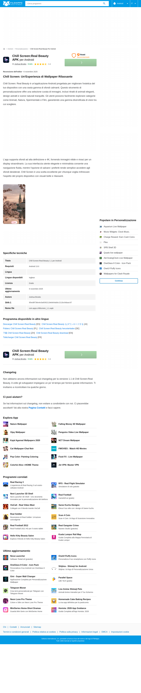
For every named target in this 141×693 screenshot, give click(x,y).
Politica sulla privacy (68, 632)
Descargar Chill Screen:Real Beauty (19, 324)
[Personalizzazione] (21, 49)
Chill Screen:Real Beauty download (52, 333)
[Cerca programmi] (104, 3)
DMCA (105, 632)
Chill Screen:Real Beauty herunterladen (57, 328)
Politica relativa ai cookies (44, 632)
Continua (119, 281)
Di (19, 64)
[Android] (10, 49)
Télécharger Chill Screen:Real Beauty (20, 337)
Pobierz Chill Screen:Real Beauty (18, 328)
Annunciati (25, 627)
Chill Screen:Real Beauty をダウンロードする (62, 324)
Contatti (13, 627)
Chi (4, 627)
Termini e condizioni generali (16, 632)
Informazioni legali (89, 632)
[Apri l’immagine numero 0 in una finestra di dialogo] (14, 204)
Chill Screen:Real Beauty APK (30, 352)
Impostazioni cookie (120, 632)
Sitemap (37, 627)
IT (134, 3)
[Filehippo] (12, 3)
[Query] (67, 3)
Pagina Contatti (37, 407)
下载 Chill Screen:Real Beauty (16, 333)
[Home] (4, 49)
